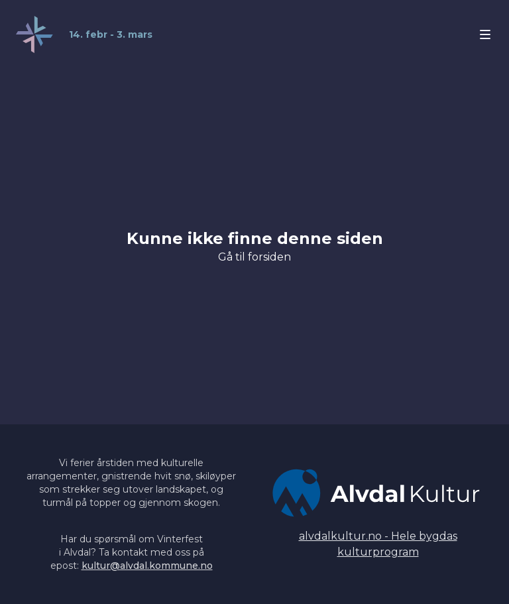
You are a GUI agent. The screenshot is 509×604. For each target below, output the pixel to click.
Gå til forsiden (254, 257)
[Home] (84, 34)
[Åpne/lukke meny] (485, 34)
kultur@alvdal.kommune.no (147, 566)
